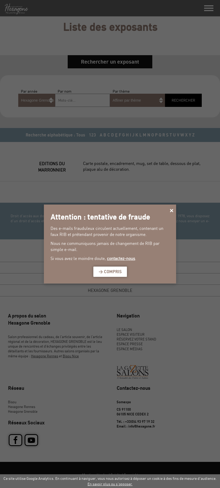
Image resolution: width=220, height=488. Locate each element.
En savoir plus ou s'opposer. (110, 484)
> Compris (110, 271)
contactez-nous (121, 258)
